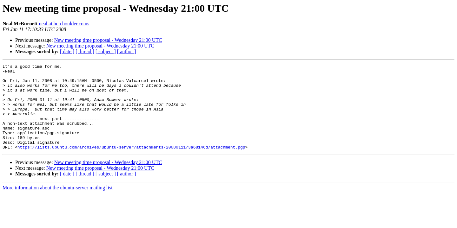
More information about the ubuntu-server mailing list (58, 204)
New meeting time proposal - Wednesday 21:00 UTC (108, 40)
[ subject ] (106, 51)
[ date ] (67, 51)
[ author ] (126, 51)
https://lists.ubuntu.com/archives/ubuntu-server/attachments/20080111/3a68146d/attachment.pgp (131, 164)
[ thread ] (85, 51)
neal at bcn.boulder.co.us (64, 23)
